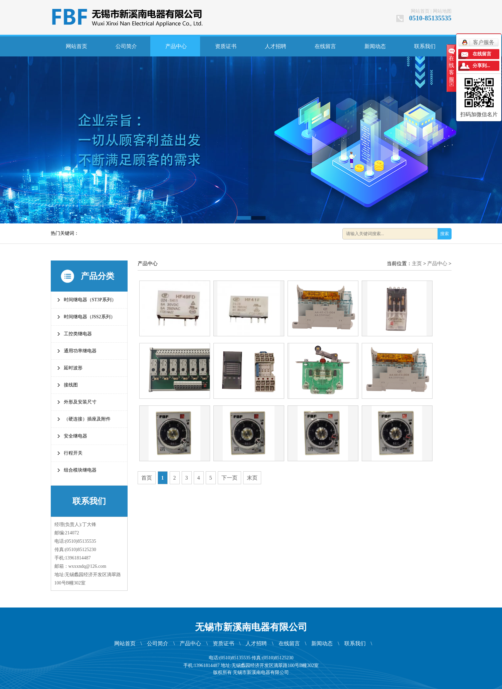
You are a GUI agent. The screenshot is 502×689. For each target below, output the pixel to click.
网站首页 (420, 11)
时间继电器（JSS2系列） (89, 316)
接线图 (71, 384)
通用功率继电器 (80, 350)
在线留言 (325, 46)
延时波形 (73, 367)
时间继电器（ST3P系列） (90, 299)
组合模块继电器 (80, 470)
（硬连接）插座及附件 (87, 418)
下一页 (229, 478)
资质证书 (225, 46)
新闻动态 (375, 46)
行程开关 (73, 453)
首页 (146, 478)
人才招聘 (275, 46)
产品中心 (176, 46)
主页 (417, 263)
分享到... (481, 65)
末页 (252, 478)
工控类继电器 (78, 333)
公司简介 (126, 46)
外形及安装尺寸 (80, 401)
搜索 (444, 233)
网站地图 (442, 11)
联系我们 (425, 46)
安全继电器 (75, 436)
